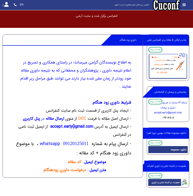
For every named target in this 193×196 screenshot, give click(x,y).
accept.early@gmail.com (168, 113)
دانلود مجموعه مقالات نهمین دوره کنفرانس (164, 133)
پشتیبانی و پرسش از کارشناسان (170, 92)
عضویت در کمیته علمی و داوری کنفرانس (165, 166)
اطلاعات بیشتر (155, 49)
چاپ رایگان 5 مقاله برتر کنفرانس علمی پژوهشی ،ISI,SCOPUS (154, 40)
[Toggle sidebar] (184, 5)
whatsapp (64, 144)
